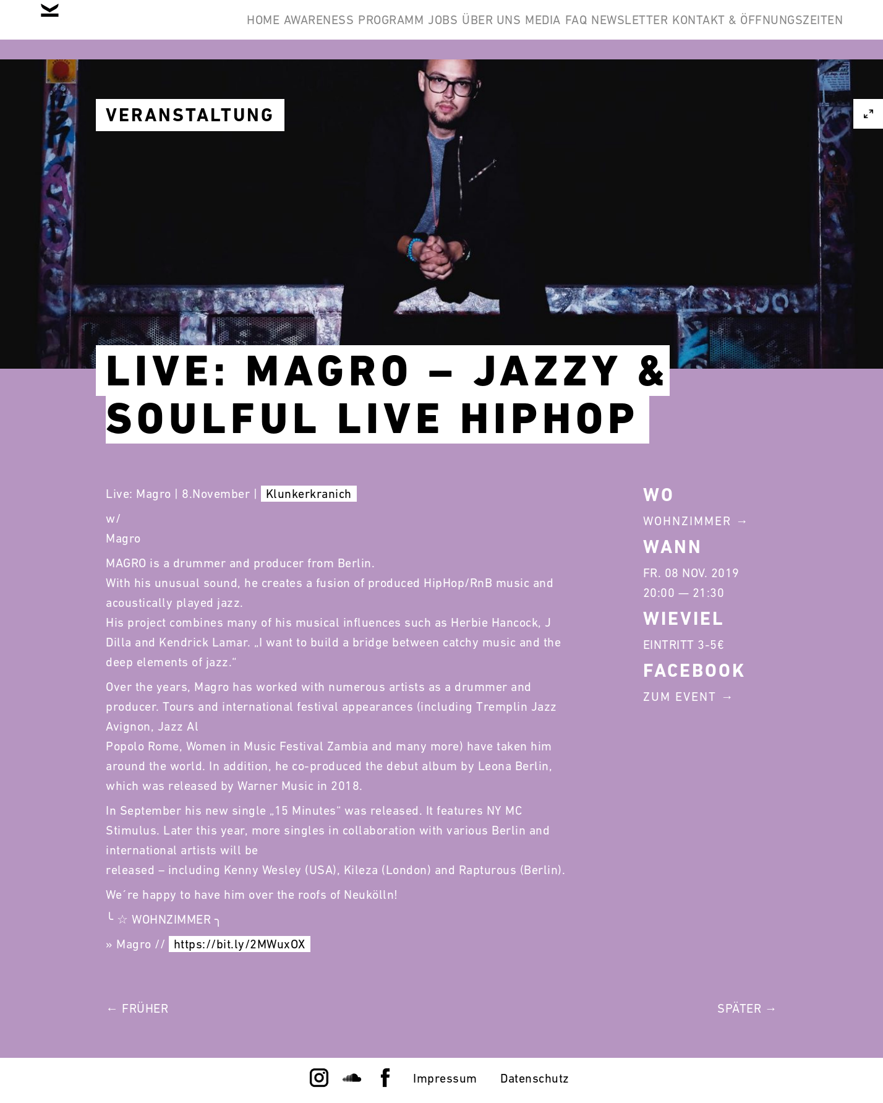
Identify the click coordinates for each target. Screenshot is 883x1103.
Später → (747, 1008)
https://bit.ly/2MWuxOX (239, 944)
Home (296, 29)
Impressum (445, 1078)
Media (671, 29)
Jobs (533, 29)
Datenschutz (534, 1078)
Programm (462, 29)
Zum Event (680, 696)
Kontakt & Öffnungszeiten (748, 89)
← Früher (137, 1008)
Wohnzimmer (687, 521)
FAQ (723, 29)
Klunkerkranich (309, 493)
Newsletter (795, 29)
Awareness (371, 29)
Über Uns (600, 29)
